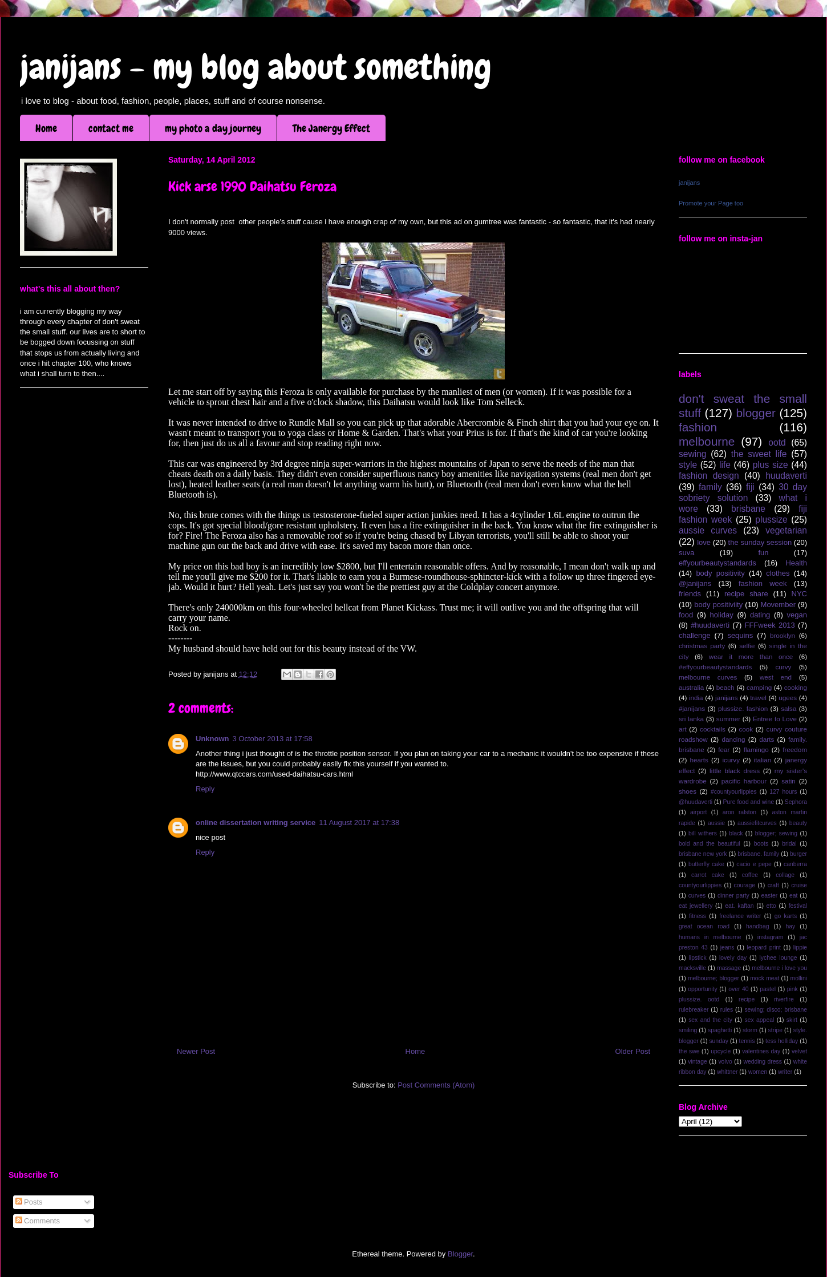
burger (798, 854)
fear (723, 749)
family (710, 487)
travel (758, 697)
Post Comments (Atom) (436, 1085)
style (688, 465)
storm (750, 1030)
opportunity (702, 989)
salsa (788, 708)
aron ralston (739, 812)
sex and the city (710, 1020)
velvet (799, 1051)
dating (760, 615)
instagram (770, 937)
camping (759, 687)
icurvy (731, 759)
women (758, 1072)
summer (728, 718)
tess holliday (781, 1041)
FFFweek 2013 (769, 625)
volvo (725, 1061)
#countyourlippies (734, 792)
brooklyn (782, 635)
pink (792, 989)
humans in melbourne (710, 937)
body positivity (720, 573)
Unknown (212, 738)
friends (690, 593)
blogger (756, 412)
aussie (716, 823)
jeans (727, 947)
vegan (797, 615)
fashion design (709, 475)
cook (746, 729)
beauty (798, 823)
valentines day (761, 1051)
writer (785, 1072)
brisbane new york (703, 854)
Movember (778, 604)
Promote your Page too (711, 203)
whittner (727, 1072)
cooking (795, 687)
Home (46, 128)
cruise (799, 885)
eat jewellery (695, 906)
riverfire (784, 999)
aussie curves (708, 530)
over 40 (738, 989)
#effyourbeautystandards (715, 666)
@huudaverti (695, 802)
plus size (770, 465)
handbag (757, 926)
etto (771, 906)
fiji (750, 487)
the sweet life (759, 454)
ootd (776, 442)
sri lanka (691, 718)
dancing (733, 739)
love (704, 542)
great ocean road (704, 926)
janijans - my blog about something (256, 67)
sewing (693, 454)
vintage (697, 1061)
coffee (750, 875)
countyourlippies (700, 885)
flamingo (756, 749)
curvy (783, 666)
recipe (747, 999)
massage (729, 968)
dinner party (733, 895)
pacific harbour (744, 781)
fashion (698, 427)
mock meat (764, 978)
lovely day (733, 958)
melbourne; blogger (713, 978)
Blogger (460, 1254)
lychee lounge (778, 958)
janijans (689, 182)
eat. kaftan (739, 906)
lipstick (698, 958)
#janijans (692, 708)
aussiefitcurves (757, 823)
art (683, 729)
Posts (29, 1202)
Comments (37, 1221)
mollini (798, 978)
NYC (799, 593)
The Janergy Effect (331, 128)
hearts (699, 759)
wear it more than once (751, 656)
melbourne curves (708, 677)
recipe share (746, 593)
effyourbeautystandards (717, 563)
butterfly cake (706, 864)
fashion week (763, 583)
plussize (771, 519)
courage (745, 885)
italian (763, 759)
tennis (747, 1041)
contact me (110, 128)
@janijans (695, 583)
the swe (689, 1051)
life (725, 465)
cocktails (712, 729)
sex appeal (759, 1020)
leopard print (763, 947)
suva (686, 552)
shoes (687, 791)
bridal (789, 843)
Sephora (796, 802)
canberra (795, 864)
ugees (788, 697)
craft (773, 885)
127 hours (783, 792)
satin (788, 781)
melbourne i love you (779, 968)
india (696, 697)
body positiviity (718, 604)
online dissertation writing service (255, 822)
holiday (721, 615)
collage (785, 875)
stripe (775, 1030)
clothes (777, 573)
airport (698, 812)
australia (691, 687)
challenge (695, 635)
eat (793, 895)
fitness (697, 916)
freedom (795, 749)
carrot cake (707, 875)
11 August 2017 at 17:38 (359, 822)
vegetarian (786, 530)
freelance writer (740, 916)
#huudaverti (710, 625)
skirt (792, 1020)
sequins (740, 635)
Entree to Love (775, 718)
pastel (768, 989)
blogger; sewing (776, 833)
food (686, 615)
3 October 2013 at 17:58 (273, 738)
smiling (688, 1030)
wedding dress (762, 1061)
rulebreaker (694, 1010)
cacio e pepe (754, 864)
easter (769, 895)
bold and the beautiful (709, 843)
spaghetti (720, 1030)
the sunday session (760, 542)
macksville (692, 968)
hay (790, 926)
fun (763, 552)
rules (726, 1010)
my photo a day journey (213, 128)
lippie (800, 947)
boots (761, 843)
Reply (205, 789)
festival (798, 906)
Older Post (632, 1051)
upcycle (721, 1051)
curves (697, 895)
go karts (786, 916)
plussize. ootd (699, 999)
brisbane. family (758, 854)
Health (796, 563)
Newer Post (196, 1051)
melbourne (707, 441)
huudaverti (786, 475)
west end (776, 677)
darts (766, 739)
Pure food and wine (749, 802)
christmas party (702, 645)
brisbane (748, 509)
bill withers (702, 833)
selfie (747, 645)
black (736, 833)
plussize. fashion (743, 708)
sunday (718, 1041)
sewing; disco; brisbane (775, 1010)
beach (725, 687)
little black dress (735, 770)
